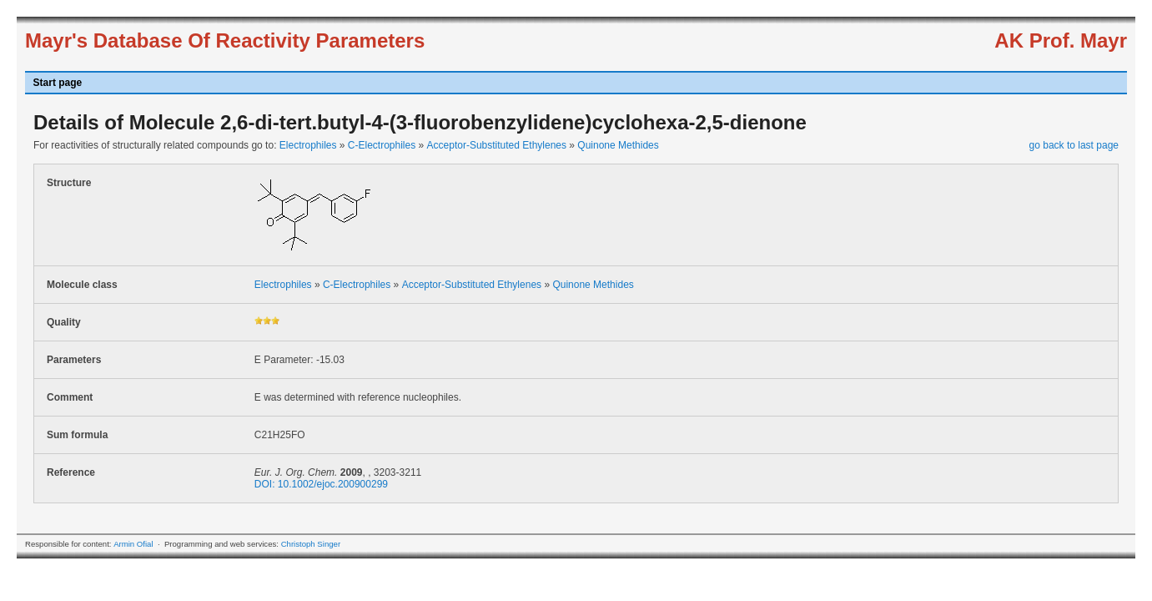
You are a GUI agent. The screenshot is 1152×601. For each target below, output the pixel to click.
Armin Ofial (133, 543)
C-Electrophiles (381, 145)
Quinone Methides (617, 145)
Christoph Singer (310, 543)
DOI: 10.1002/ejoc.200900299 (321, 484)
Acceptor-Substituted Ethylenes (496, 145)
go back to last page (1074, 145)
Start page (58, 82)
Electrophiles (308, 145)
